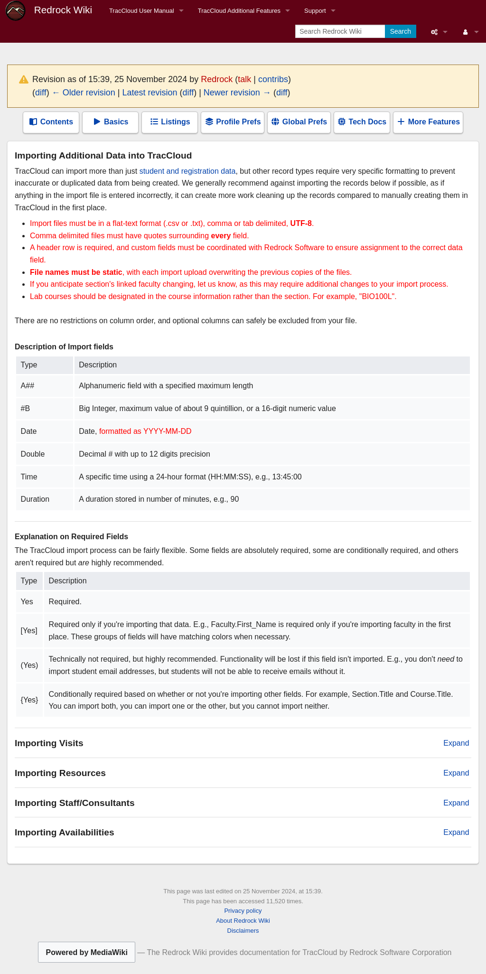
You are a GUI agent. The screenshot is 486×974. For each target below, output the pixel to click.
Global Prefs (299, 122)
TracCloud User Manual (141, 10)
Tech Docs (361, 122)
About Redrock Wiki (243, 920)
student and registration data (188, 171)
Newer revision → (237, 92)
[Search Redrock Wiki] (341, 31)
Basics (110, 122)
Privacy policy (243, 910)
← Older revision (83, 92)
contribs (273, 79)
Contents (50, 122)
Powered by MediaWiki (86, 952)
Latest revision (149, 92)
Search (400, 31)
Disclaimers (243, 930)
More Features (428, 122)
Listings (170, 122)
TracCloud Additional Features (239, 10)
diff (41, 92)
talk (244, 79)
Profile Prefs (233, 122)
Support (315, 10)
